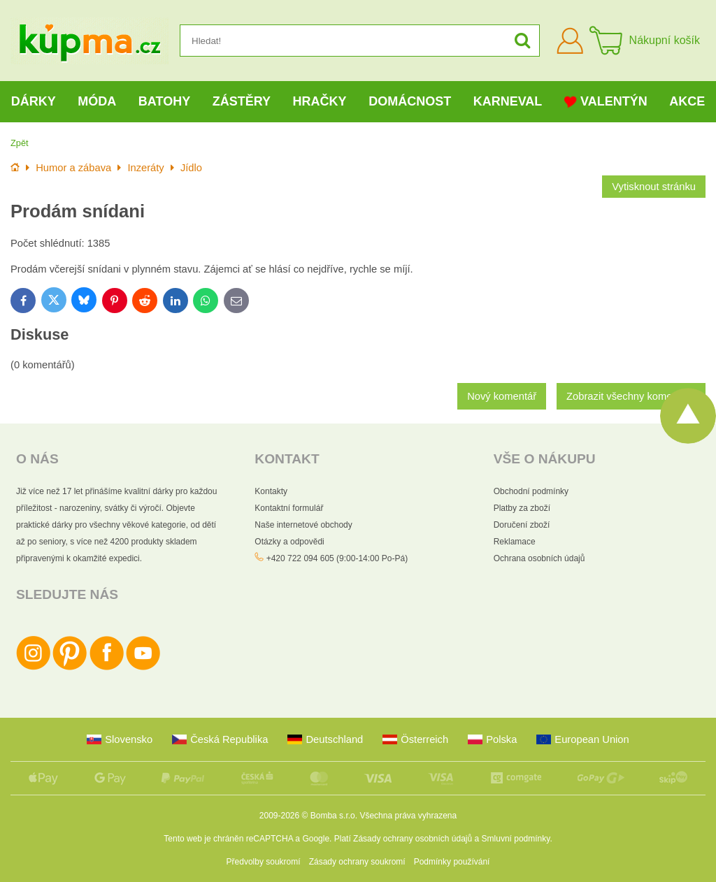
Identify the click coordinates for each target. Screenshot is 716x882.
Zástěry (242, 101)
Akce (687, 101)
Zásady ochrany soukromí (357, 862)
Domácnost (409, 101)
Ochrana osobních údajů (539, 558)
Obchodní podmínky (531, 491)
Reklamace (515, 542)
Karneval (508, 101)
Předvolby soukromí (264, 862)
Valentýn (605, 102)
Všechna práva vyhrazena (408, 815)
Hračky (320, 101)
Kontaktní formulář (289, 508)
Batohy (164, 101)
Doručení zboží (522, 525)
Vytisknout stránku (654, 186)
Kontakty (271, 491)
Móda (97, 101)
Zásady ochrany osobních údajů (412, 839)
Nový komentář (501, 396)
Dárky (33, 101)
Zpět (19, 143)
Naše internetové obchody (303, 525)
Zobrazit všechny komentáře (631, 396)
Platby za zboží (522, 508)
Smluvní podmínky (516, 839)
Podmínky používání (452, 862)
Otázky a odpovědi (289, 542)
